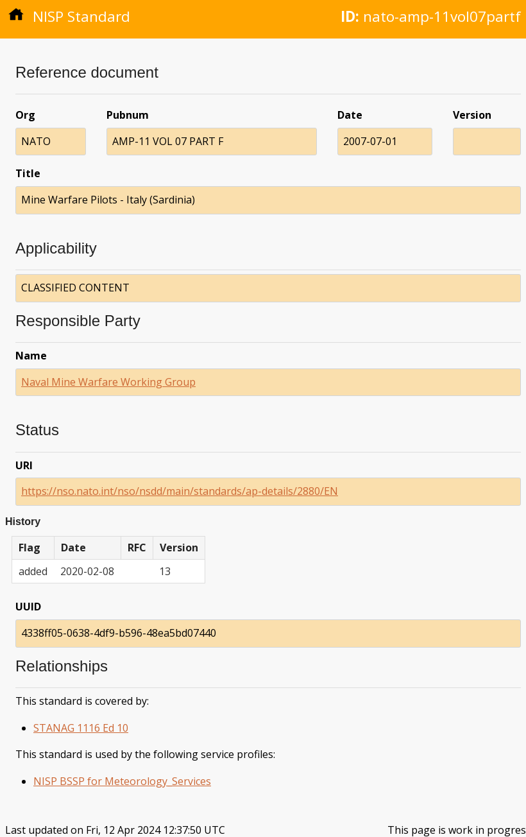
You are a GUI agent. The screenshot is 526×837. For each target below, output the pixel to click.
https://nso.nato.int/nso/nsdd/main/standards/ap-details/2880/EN (179, 491)
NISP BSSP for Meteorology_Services (122, 781)
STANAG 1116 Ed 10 (80, 728)
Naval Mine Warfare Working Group (108, 382)
